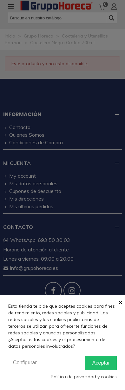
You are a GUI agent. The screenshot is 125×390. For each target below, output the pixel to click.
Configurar (25, 362)
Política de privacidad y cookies (84, 377)
